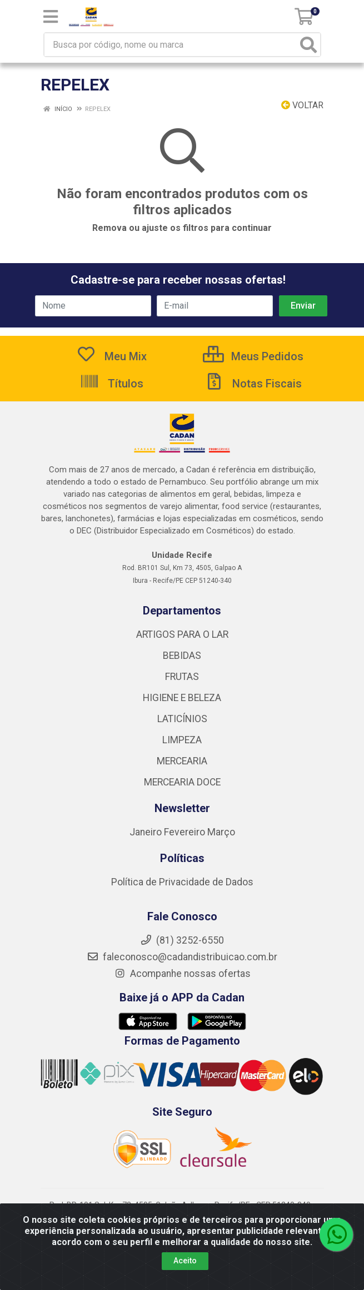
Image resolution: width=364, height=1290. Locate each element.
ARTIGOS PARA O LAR (182, 634)
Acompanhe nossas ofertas (182, 973)
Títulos (111, 383)
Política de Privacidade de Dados (182, 882)
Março (221, 832)
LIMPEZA (182, 739)
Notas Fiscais (253, 383)
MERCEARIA (182, 761)
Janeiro (146, 832)
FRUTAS (182, 676)
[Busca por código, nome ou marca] (170, 44)
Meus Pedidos (253, 356)
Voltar (302, 105)
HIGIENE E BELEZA (182, 697)
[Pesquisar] (308, 44)
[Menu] (51, 17)
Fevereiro (185, 832)
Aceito (185, 1260)
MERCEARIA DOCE (182, 782)
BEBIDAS (182, 655)
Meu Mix (111, 356)
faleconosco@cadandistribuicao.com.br (182, 957)
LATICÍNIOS (182, 718)
